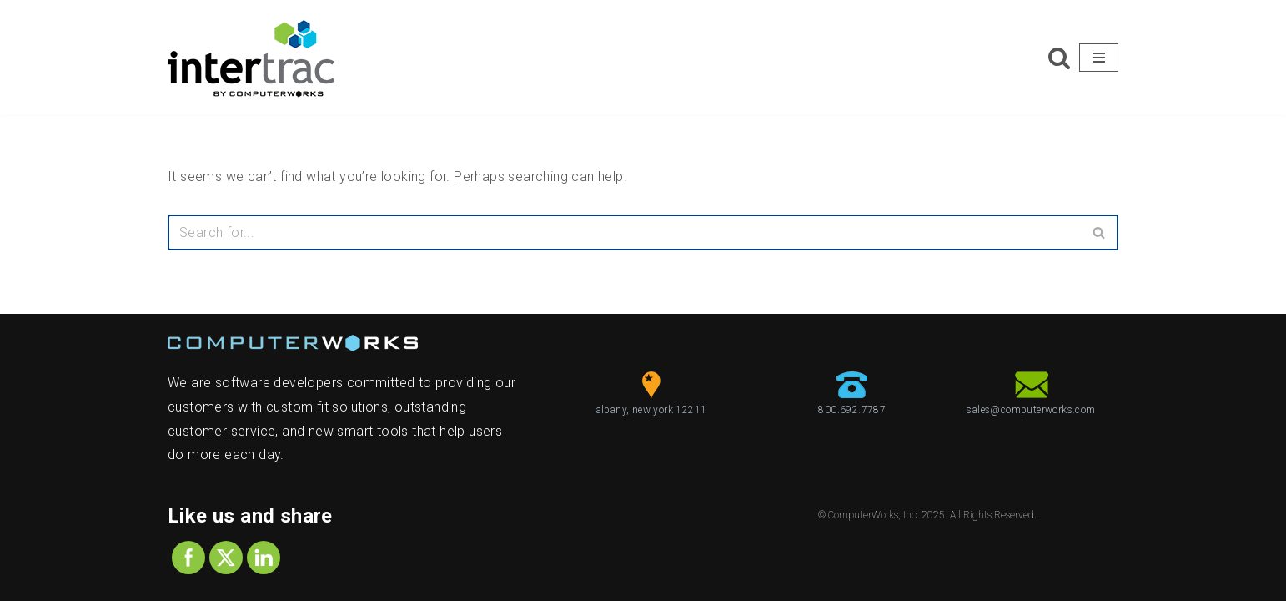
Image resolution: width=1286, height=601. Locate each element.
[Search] (1059, 57)
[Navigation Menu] (1098, 57)
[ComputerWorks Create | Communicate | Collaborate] (251, 57)
